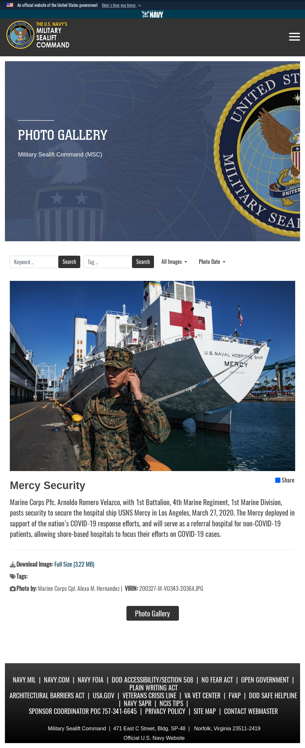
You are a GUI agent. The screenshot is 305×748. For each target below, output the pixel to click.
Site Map (205, 711)
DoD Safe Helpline (273, 695)
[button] (122, 5)
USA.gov (103, 695)
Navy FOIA (91, 679)
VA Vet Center (202, 695)
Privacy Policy (165, 711)
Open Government (265, 679)
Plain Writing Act (153, 687)
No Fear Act (217, 679)
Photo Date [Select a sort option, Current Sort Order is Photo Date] (210, 261)
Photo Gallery (152, 613)
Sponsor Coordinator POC (65, 711)
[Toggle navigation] (294, 37)
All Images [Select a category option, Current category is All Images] (172, 261)
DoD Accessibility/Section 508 (152, 679)
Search (69, 261)
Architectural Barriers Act (47, 695)
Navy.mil (24, 679)
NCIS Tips (171, 703)
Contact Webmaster (251, 711)
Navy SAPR (137, 703)
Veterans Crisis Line (149, 695)
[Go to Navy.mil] (152, 14)
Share (285, 480)
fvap (235, 695)
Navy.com (56, 679)
